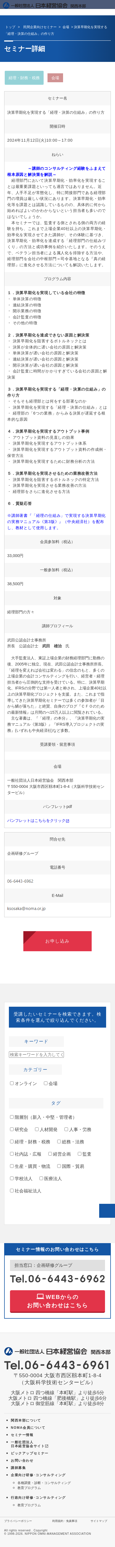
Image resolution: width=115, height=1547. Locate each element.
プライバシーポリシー (18, 1520)
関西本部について (26, 1420)
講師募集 (18, 1468)
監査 (84, 1154)
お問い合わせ (22, 1461)
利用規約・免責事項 (64, 1520)
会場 (51, 1083)
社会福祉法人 (25, 1190)
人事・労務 (77, 1129)
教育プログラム (29, 1488)
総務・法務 (70, 1141)
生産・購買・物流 (30, 1166)
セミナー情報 (22, 1435)
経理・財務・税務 (30, 1141)
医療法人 (50, 1178)
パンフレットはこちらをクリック (38, 820)
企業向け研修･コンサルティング (38, 1475)
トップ (10, 27)
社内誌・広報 (25, 1154)
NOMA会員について (28, 1428)
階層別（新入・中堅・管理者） (43, 1117)
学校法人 (21, 1178)
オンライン (23, 1083)
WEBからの (57, 1300)
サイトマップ (99, 1520)
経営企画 (59, 1154)
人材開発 (46, 1129)
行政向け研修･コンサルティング (38, 1498)
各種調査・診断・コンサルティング (44, 1483)
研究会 (19, 1129)
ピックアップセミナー (30, 1453)
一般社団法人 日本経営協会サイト (30, 1444)
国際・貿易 (70, 1166)
